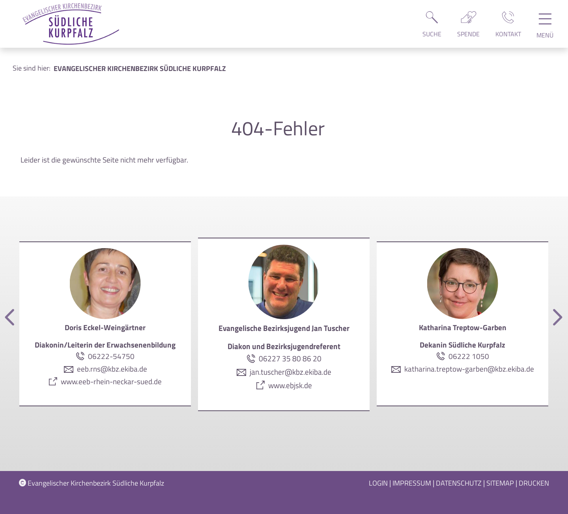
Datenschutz (459, 483)
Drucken (534, 483)
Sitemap (500, 483)
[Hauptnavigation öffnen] (544, 28)
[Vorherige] (11, 317)
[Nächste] (556, 317)
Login (378, 483)
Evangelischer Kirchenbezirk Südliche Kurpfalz (91, 483)
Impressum (411, 483)
